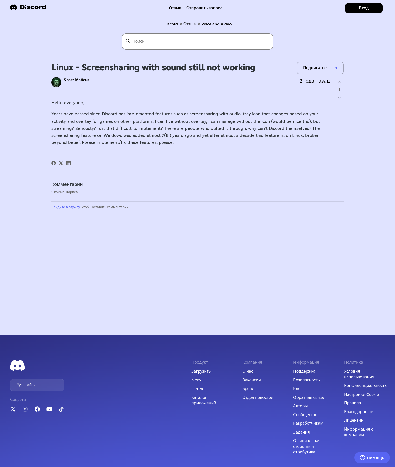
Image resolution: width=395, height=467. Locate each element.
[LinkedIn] (68, 163)
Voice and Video (216, 24)
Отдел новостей (257, 398)
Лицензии (354, 420)
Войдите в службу (65, 207)
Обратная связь (308, 398)
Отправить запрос (204, 8)
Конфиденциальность (365, 386)
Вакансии (251, 380)
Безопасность (306, 380)
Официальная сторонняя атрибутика (307, 446)
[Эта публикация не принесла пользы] (339, 97)
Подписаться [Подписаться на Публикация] (316, 68)
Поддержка (304, 371)
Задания (301, 432)
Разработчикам (308, 423)
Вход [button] (364, 8)
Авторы (300, 406)
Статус (197, 389)
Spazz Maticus (76, 80)
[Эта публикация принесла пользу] (339, 81)
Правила (352, 403)
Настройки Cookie (361, 395)
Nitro (196, 380)
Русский (26, 385)
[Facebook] (53, 163)
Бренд (248, 389)
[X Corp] (61, 163)
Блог (297, 389)
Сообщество (305, 415)
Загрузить (201, 371)
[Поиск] (197, 41)
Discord (170, 24)
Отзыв (175, 8)
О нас (247, 371)
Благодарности (359, 412)
